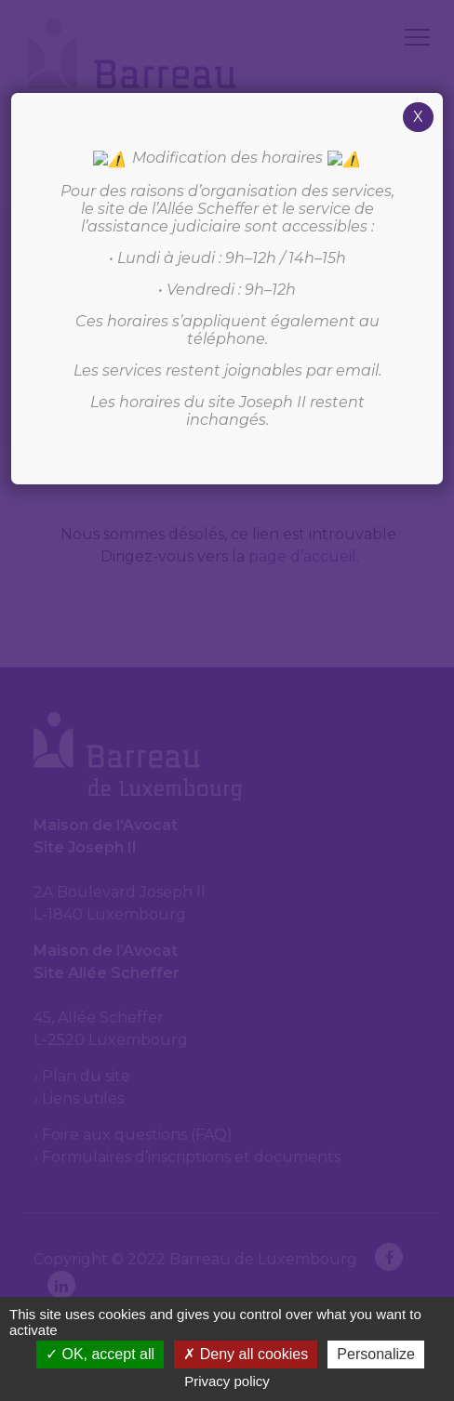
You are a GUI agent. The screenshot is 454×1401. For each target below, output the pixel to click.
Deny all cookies (245, 1354)
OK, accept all (100, 1354)
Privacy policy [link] (227, 1381)
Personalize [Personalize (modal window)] (376, 1354)
